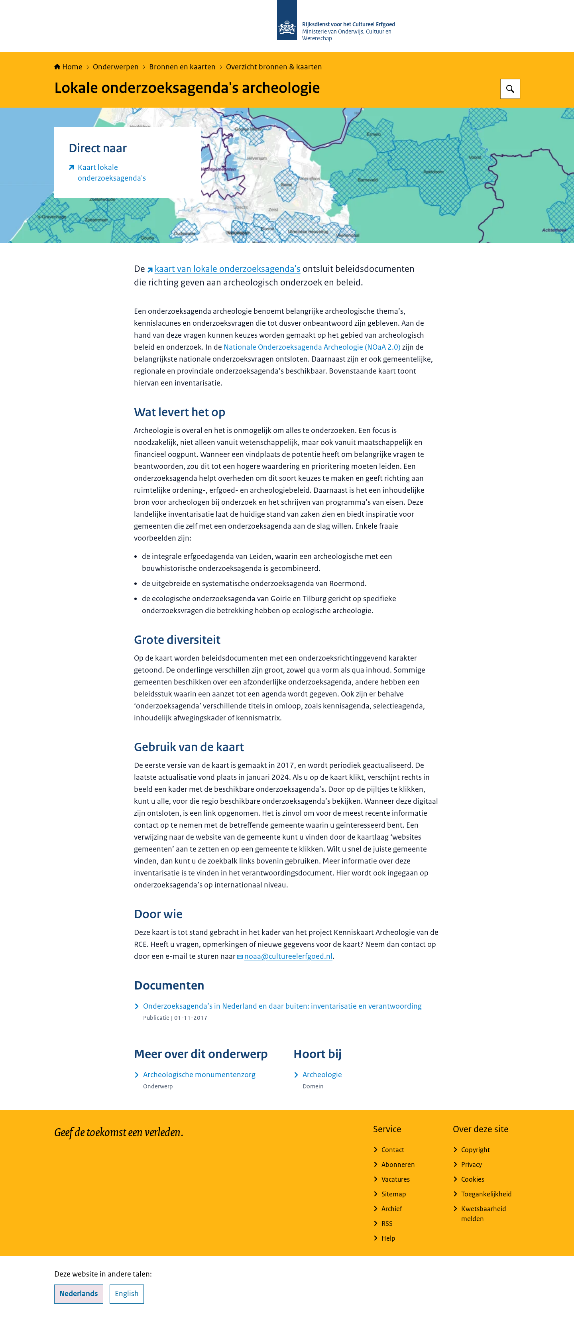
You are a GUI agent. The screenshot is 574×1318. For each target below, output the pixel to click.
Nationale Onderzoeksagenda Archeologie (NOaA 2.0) (312, 347)
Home (68, 67)
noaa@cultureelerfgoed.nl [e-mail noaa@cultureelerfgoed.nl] (284, 956)
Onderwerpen (116, 67)
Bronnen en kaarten (182, 67)
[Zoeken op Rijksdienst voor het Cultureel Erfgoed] (510, 88)
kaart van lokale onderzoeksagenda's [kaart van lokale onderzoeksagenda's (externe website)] (224, 269)
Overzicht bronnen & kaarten (274, 67)
